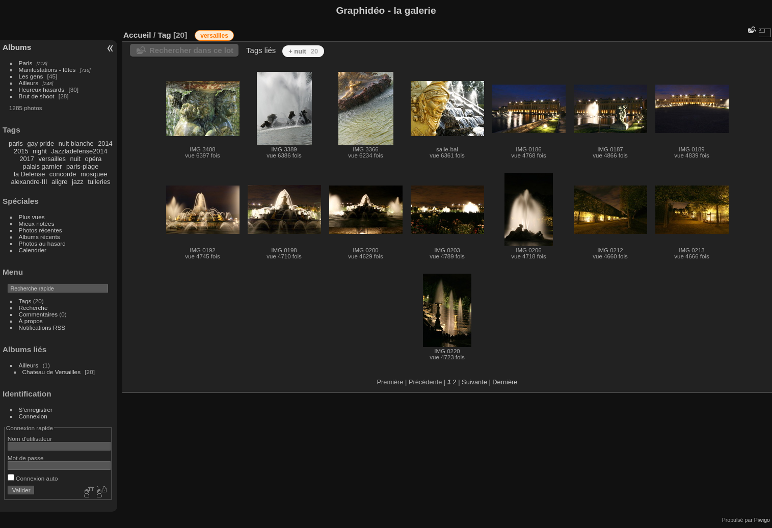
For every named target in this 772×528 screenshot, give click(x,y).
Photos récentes (40, 230)
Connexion (33, 416)
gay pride (40, 143)
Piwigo (762, 520)
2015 (21, 151)
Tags (25, 301)
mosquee (94, 174)
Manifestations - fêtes (47, 69)
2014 (105, 143)
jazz (78, 182)
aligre (59, 182)
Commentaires (38, 314)
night (40, 151)
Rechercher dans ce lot (191, 50)
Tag (164, 35)
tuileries (99, 182)
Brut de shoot (37, 96)
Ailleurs (29, 83)
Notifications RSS (42, 327)
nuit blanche (76, 143)
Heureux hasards (42, 89)
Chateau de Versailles (51, 371)
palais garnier (42, 166)
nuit (75, 159)
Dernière (504, 382)
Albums (17, 47)
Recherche (33, 307)
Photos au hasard (42, 243)
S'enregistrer (35, 409)
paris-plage (82, 166)
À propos (31, 321)
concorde (62, 174)
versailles (51, 159)
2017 (26, 159)
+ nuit (303, 51)
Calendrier (32, 250)
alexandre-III (29, 182)
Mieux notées (37, 223)
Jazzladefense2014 (79, 151)
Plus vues (32, 217)
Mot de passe (26, 458)
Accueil (137, 35)
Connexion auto (33, 478)
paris (16, 143)
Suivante (474, 382)
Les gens (31, 76)
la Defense (29, 174)
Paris (26, 63)
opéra (93, 159)
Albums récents (39, 236)
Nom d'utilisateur (30, 438)
